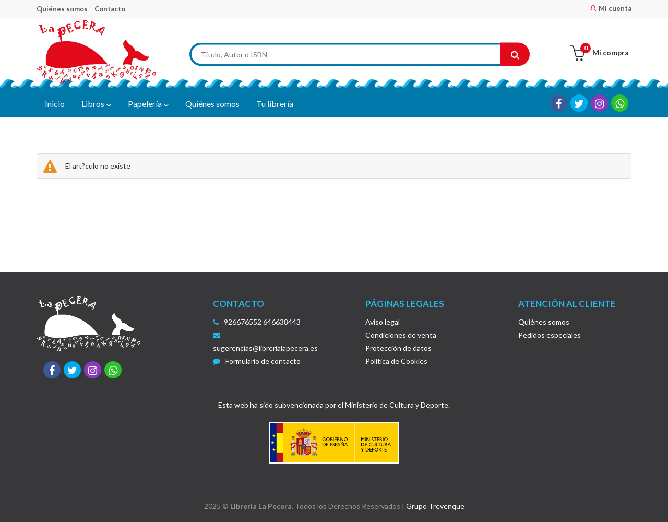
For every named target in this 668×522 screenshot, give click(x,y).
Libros (96, 104)
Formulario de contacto (257, 361)
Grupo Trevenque (435, 506)
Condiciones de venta (400, 334)
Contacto (109, 9)
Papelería (148, 104)
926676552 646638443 (262, 321)
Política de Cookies (396, 361)
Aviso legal (382, 321)
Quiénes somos (62, 9)
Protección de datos (398, 347)
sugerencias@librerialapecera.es (265, 341)
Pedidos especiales (549, 334)
